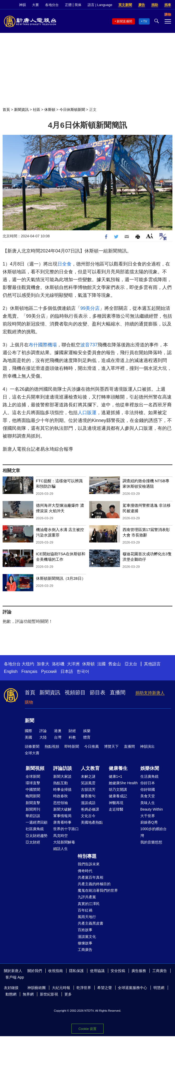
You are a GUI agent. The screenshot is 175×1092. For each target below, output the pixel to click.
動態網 (10, 994)
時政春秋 (60, 796)
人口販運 (87, 412)
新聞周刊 (33, 809)
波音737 (89, 344)
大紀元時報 (61, 988)
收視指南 (55, 971)
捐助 (154, 5)
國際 (28, 731)
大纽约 (28, 664)
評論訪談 (62, 768)
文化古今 (88, 816)
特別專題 (87, 856)
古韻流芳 (88, 789)
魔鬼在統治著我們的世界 (98, 890)
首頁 (6, 109)
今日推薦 (91, 746)
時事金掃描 (62, 789)
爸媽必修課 (90, 809)
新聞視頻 (35, 768)
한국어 (83, 671)
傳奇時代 (85, 871)
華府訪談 (33, 816)
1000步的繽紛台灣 (153, 832)
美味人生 (147, 803)
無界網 (28, 994)
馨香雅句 (88, 796)
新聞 (29, 720)
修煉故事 (85, 943)
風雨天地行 (87, 917)
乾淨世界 (83, 988)
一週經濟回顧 (36, 822)
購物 (29, 702)
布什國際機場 (43, 344)
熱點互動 (60, 783)
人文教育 (90, 768)
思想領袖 (60, 803)
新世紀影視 (49, 994)
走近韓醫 (116, 809)
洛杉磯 (58, 664)
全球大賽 (32, 753)
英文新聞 (125, 5)
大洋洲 (73, 664)
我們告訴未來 (89, 864)
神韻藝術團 (36, 988)
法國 (101, 664)
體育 (86, 737)
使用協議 (97, 971)
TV (145, 21)
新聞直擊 (33, 803)
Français (29, 671)
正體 (68, 5)
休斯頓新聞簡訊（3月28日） (61, 578)
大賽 (35, 5)
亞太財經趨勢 (36, 836)
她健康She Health (123, 783)
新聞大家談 (62, 776)
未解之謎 (88, 776)
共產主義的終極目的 (94, 884)
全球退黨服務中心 (132, 988)
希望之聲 (104, 988)
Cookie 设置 (87, 1029)
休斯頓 (49, 109)
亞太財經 (33, 842)
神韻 (22, 5)
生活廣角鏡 (149, 776)
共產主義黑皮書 (90, 923)
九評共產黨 (87, 897)
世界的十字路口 (66, 829)
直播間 (117, 692)
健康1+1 (115, 776)
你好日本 (147, 783)
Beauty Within (151, 809)
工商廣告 (85, 950)
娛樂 (86, 731)
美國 (28, 737)
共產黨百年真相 (90, 877)
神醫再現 (116, 803)
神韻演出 (147, 746)
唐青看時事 (62, 822)
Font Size (149, 235)
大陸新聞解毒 (64, 842)
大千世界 (147, 816)
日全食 (64, 264)
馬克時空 (60, 836)
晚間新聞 (33, 796)
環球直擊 (33, 783)
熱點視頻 (52, 746)
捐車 (167, 5)
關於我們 (34, 971)
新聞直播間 (124, 21)
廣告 (141, 5)
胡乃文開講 (118, 789)
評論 (43, 731)
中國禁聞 (33, 789)
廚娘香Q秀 (149, 822)
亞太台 (131, 664)
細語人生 (60, 849)
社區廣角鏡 (35, 829)
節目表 (97, 692)
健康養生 (118, 768)
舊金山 (114, 664)
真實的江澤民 (89, 904)
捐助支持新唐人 (150, 693)
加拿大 (43, 664)
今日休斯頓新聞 (72, 109)
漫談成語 (88, 803)
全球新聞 (33, 776)
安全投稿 (118, 971)
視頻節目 (75, 692)
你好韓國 (147, 789)
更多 (68, 994)
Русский (49, 671)
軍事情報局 (62, 816)
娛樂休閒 (149, 768)
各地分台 (52, 5)
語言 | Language (100, 5)
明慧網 (158, 988)
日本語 (67, 671)
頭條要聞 (32, 746)
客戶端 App (14, 977)
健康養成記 (118, 796)
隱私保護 (76, 971)
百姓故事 (85, 930)
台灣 (57, 737)
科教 (72, 737)
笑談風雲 (88, 783)
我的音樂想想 (151, 842)
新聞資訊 (21, 109)
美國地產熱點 (92, 822)
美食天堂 (147, 796)
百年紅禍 (85, 910)
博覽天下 (111, 746)
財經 (72, 731)
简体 (78, 5)
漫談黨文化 (87, 936)
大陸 (43, 737)
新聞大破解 (62, 809)
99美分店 (90, 308)
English (10, 671)
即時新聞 (71, 746)
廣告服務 (138, 971)
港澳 (57, 731)
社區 (36, 109)
